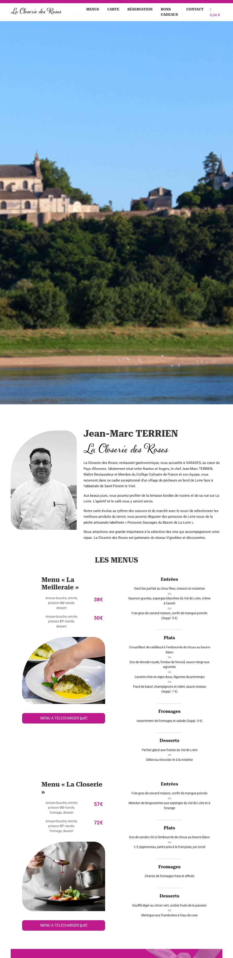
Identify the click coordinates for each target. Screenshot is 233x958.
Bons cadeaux (169, 12)
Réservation (140, 9)
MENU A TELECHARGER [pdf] (63, 718)
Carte (113, 9)
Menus (92, 9)
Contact (195, 9)
